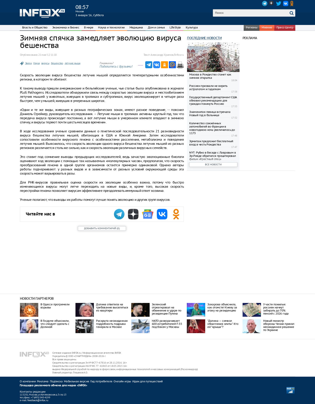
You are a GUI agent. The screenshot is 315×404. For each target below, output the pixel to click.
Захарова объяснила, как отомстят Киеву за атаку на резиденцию (222, 307)
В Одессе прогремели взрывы (55, 306)
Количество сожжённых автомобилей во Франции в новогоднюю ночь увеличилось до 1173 (212, 128)
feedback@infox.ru (37, 400)
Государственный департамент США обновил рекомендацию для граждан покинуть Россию (212, 100)
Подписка (56, 381)
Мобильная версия (76, 381)
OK (292, 3)
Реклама (43, 381)
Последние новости (204, 38)
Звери (28, 63)
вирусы (45, 63)
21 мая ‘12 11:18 (47, 54)
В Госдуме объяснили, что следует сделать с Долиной (54, 324)
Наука (36, 63)
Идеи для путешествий (147, 381)
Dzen (271, 3)
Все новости (213, 164)
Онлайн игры (122, 381)
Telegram (264, 3)
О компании (28, 381)
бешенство (57, 63)
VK (285, 3)
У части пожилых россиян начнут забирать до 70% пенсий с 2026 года (276, 309)
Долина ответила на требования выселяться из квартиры (112, 307)
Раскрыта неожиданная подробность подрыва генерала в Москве (112, 324)
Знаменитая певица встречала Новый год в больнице (209, 113)
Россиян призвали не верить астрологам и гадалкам (208, 87)
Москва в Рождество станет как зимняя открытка (210, 76)
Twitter (278, 3)
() (102, 228)
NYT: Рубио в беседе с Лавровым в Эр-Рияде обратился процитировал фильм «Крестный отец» (212, 156)
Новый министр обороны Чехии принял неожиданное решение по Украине (278, 325)
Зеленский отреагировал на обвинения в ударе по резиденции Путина (166, 309)
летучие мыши (72, 63)
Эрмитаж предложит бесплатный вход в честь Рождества (211, 142)
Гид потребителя (101, 381)
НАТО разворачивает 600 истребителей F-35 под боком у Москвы (167, 324)
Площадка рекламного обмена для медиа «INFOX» (53, 385)
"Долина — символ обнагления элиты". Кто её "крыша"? (222, 324)
